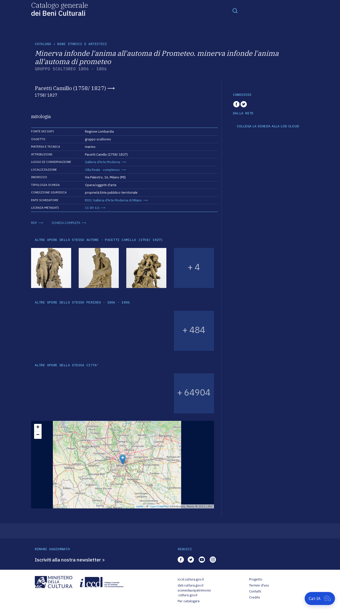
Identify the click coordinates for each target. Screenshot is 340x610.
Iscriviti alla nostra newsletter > (70, 560)
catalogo (43, 44)
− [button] (37, 435)
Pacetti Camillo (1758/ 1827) (70, 88)
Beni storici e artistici (82, 44)
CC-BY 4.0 (92, 208)
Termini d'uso (259, 585)
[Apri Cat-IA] (320, 598)
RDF (34, 223)
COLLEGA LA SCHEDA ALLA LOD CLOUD (268, 126)
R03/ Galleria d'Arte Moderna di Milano (113, 200)
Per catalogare (189, 601)
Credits (254, 597)
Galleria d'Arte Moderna (102, 162)
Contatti (255, 591)
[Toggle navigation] (235, 11)
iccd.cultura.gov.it (191, 579)
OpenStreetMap (159, 506)
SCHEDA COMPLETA (66, 223)
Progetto (256, 579)
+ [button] (37, 427)
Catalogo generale (59, 9)
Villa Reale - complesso (102, 170)
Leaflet (140, 506)
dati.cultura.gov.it (190, 585)
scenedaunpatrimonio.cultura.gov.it (194, 592)
